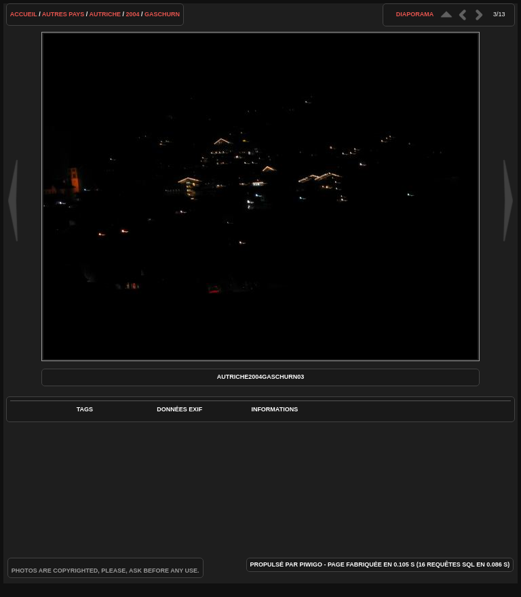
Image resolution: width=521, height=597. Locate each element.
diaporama (415, 14)
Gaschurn (162, 14)
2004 (133, 14)
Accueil (23, 14)
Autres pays (63, 14)
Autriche (105, 14)
